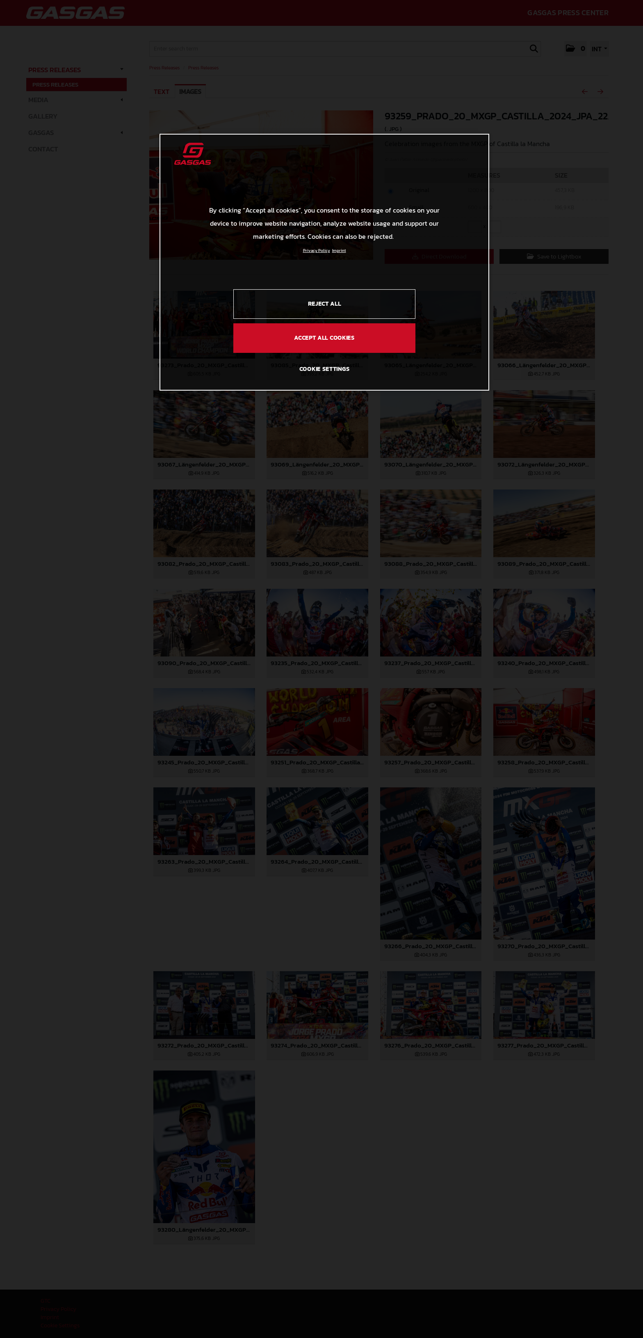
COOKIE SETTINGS (324, 369)
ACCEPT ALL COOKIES (324, 338)
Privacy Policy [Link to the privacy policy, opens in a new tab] (316, 250)
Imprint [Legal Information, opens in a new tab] (339, 250)
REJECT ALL (324, 304)
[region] (324, 262)
